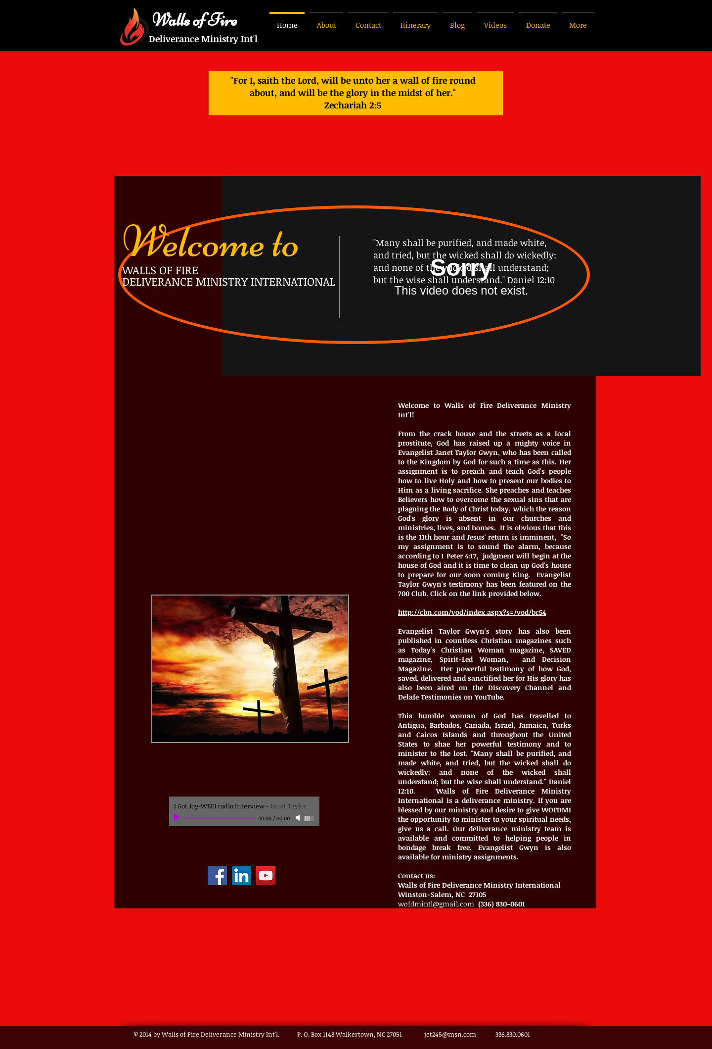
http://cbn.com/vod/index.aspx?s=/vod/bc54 (472, 612)
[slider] (309, 818)
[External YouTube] (250, 485)
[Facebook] (217, 875)
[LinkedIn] (241, 875)
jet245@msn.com (450, 1034)
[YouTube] (265, 875)
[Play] (178, 818)
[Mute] (299, 818)
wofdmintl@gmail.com (436, 903)
